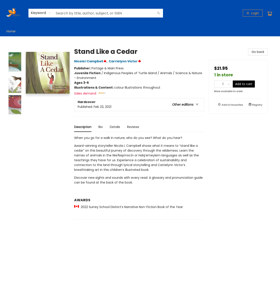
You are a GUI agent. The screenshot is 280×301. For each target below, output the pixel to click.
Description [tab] (82, 127)
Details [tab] (115, 127)
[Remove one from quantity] (217, 84)
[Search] (158, 13)
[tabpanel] (139, 177)
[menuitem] (11, 31)
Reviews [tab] (133, 127)
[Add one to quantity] (228, 84)
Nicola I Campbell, (91, 61)
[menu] (140, 31)
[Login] (252, 13)
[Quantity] (223, 84)
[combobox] (41, 13)
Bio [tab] (100, 127)
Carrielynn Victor (125, 61)
